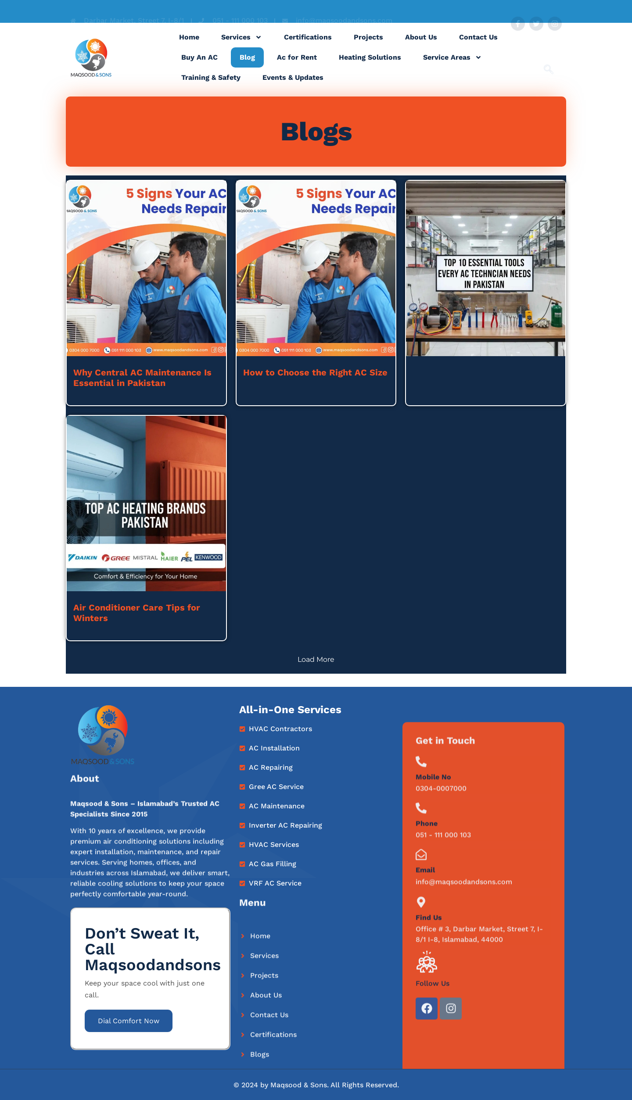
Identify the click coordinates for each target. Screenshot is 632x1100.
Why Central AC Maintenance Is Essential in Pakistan (142, 377)
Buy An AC (199, 66)
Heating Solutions (370, 66)
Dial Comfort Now (128, 1021)
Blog (247, 66)
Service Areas (452, 66)
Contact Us (478, 46)
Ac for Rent (297, 66)
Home (189, 46)
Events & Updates (292, 86)
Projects (368, 46)
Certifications (308, 46)
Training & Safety (211, 86)
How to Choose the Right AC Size (315, 372)
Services (241, 46)
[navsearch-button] (548, 59)
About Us (421, 46)
